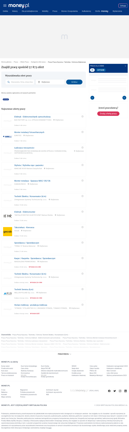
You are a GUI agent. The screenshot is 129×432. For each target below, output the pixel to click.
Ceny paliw (93, 366)
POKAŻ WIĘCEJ (64, 354)
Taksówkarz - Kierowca (24, 227)
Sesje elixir (75, 368)
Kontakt (4, 394)
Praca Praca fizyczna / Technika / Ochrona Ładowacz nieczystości (24, 341)
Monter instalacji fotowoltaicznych (29, 132)
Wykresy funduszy (27, 371)
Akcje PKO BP (46, 368)
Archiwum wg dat (52, 390)
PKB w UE (93, 371)
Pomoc (22, 397)
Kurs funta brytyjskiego (29, 366)
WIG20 (74, 366)
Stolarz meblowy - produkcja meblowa (30, 305)
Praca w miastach (7, 375)
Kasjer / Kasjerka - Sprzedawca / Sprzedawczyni (34, 258)
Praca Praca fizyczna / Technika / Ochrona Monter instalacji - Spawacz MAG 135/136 (31, 344)
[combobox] (19, 82)
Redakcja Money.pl (96, 375)
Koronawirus (25, 373)
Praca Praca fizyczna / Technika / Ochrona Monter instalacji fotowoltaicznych (90, 338)
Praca (16, 62)
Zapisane (100, 70)
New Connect (111, 371)
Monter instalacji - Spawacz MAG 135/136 (32, 181)
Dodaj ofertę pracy (108, 113)
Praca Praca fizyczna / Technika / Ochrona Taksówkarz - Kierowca (24, 347)
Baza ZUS (93, 373)
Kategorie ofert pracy (38, 62)
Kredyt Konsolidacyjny (29, 377)
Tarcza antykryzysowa (9, 373)
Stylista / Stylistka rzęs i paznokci (28, 165)
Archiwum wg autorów (54, 392)
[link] (43, 121)
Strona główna (6, 62)
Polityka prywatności (27, 392)
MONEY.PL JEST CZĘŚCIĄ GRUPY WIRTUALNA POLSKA (24, 405)
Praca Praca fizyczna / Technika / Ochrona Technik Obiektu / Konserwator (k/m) (40, 335)
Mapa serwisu (6, 397)
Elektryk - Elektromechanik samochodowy (32, 117)
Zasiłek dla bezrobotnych (49, 373)
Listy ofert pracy (112, 373)
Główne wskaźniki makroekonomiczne (54, 371)
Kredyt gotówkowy (47, 377)
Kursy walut (5, 366)
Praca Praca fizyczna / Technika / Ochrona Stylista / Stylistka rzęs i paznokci (76, 341)
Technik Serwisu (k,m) (23, 289)
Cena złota (24, 368)
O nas (3, 390)
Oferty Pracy (24, 62)
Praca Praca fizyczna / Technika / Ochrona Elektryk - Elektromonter (86, 344)
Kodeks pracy (76, 373)
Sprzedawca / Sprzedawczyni (26, 243)
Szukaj (74, 82)
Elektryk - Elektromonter (24, 212)
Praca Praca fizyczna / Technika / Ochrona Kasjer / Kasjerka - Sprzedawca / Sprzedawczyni (33, 350)
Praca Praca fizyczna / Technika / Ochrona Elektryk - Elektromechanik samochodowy (30, 338)
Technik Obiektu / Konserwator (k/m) (30, 196)
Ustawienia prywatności (28, 394)
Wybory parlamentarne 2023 (117, 375)
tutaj (49, 428)
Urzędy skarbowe (78, 371)
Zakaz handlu (94, 368)
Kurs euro (4, 371)
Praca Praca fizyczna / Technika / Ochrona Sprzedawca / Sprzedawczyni (75, 347)
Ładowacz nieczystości (24, 148)
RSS (47, 394)
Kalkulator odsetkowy (114, 368)
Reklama (4, 392)
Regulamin (24, 390)
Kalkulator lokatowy (79, 375)
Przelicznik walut (7, 368)
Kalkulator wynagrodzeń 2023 (117, 366)
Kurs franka (45, 366)
